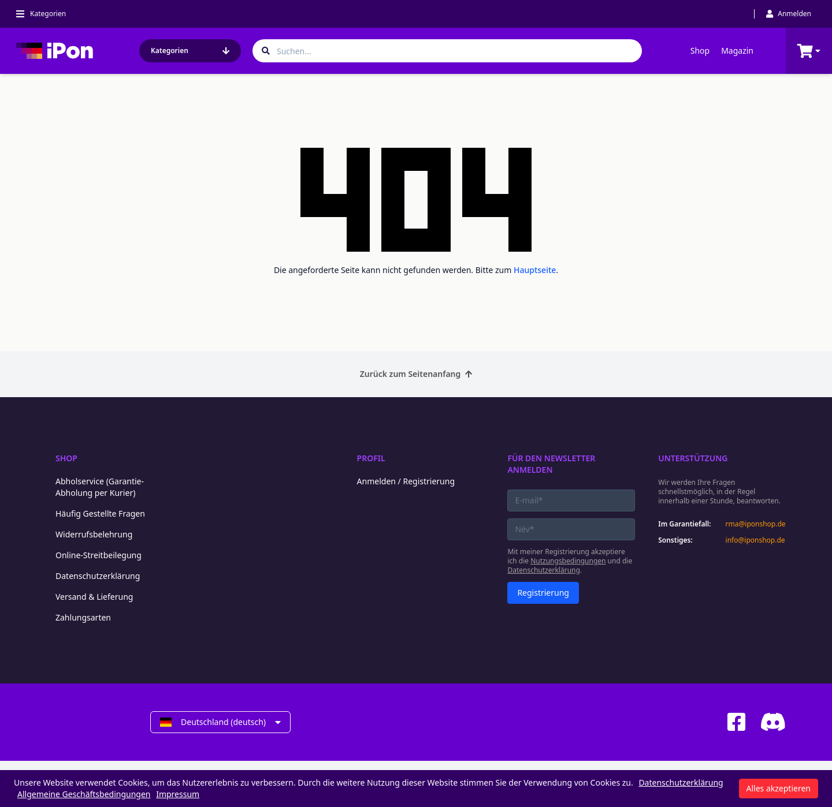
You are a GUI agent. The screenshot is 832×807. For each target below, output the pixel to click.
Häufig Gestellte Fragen (100, 513)
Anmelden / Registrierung (406, 481)
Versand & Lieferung (94, 596)
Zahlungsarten (83, 617)
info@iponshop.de (755, 540)
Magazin (737, 50)
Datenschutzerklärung (97, 575)
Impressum (177, 794)
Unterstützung (692, 458)
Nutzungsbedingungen (568, 561)
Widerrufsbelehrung (93, 534)
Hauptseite (535, 269)
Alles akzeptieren (778, 788)
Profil (371, 458)
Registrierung (543, 592)
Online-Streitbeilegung (98, 555)
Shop (700, 50)
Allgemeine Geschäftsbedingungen (84, 794)
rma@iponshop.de (756, 524)
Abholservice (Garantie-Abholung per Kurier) (99, 487)
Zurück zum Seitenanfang (416, 373)
